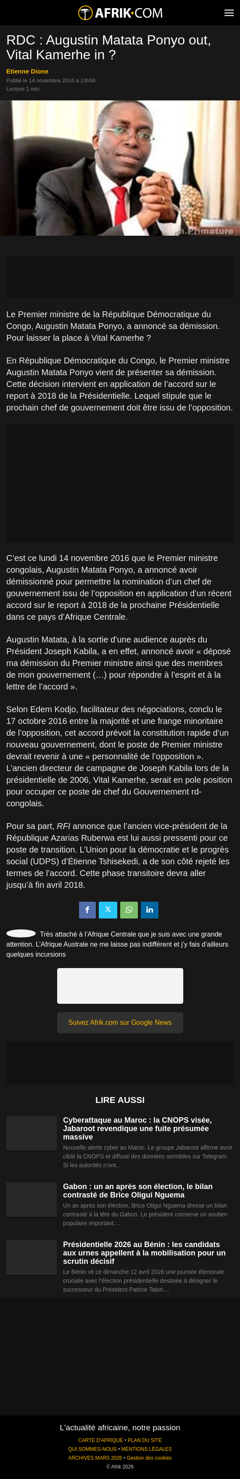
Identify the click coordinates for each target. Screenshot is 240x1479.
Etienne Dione (27, 71)
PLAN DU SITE (145, 1440)
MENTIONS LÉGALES (146, 1449)
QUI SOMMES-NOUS (92, 1449)
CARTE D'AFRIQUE (100, 1440)
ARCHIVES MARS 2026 (95, 1458)
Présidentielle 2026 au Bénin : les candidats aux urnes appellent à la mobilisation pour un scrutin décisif (144, 1253)
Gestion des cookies (149, 1458)
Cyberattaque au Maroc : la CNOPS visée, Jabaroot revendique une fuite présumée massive (137, 1128)
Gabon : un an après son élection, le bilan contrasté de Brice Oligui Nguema (138, 1190)
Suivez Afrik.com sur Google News (120, 1022)
